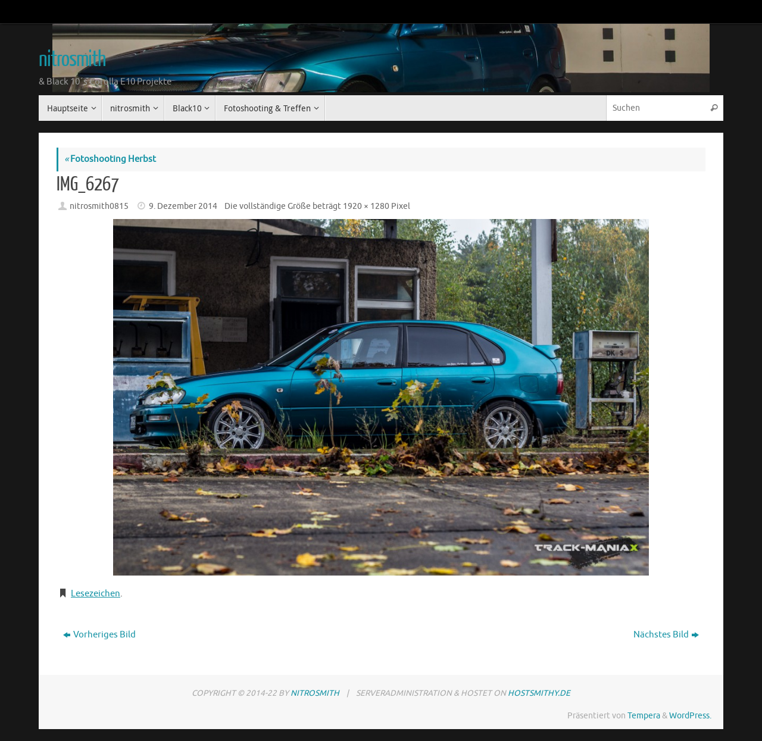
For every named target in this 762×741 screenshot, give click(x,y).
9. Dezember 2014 (183, 206)
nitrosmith (72, 59)
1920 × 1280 (366, 206)
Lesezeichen (95, 593)
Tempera (643, 716)
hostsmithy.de (539, 693)
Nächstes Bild (666, 634)
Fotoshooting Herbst (110, 159)
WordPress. (690, 716)
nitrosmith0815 (99, 206)
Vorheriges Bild (99, 634)
